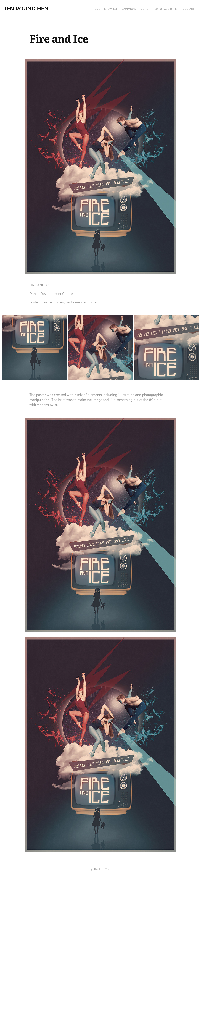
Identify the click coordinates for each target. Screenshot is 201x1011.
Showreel (110, 9)
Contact (188, 9)
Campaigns (129, 9)
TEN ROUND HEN (26, 8)
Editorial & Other (166, 9)
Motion (145, 9)
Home (96, 9)
